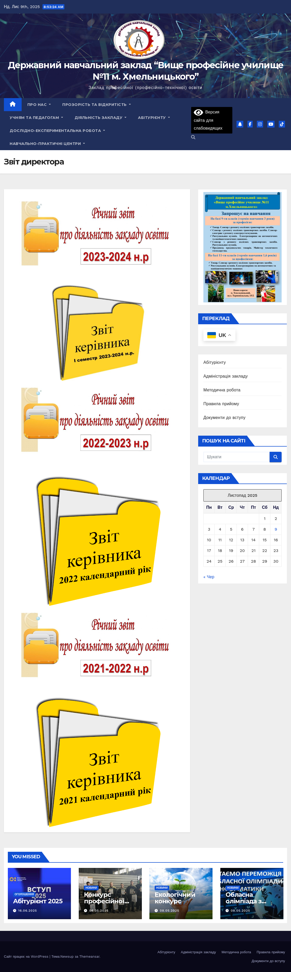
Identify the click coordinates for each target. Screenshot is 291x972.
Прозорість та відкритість (96, 104)
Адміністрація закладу (225, 376)
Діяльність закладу (100, 117)
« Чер (208, 576)
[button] (193, 137)
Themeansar (89, 956)
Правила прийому (221, 403)
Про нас (39, 104)
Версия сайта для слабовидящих (208, 120)
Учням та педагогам (36, 117)
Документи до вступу (224, 417)
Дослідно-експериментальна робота (57, 130)
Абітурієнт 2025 (37, 901)
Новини (91, 887)
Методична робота (221, 389)
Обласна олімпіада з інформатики (247, 901)
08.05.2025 (98, 910)
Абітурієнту (154, 117)
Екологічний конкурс (175, 898)
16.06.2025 (27, 910)
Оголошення (24, 894)
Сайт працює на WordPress (27, 956)
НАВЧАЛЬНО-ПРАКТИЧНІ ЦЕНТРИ (47, 143)
